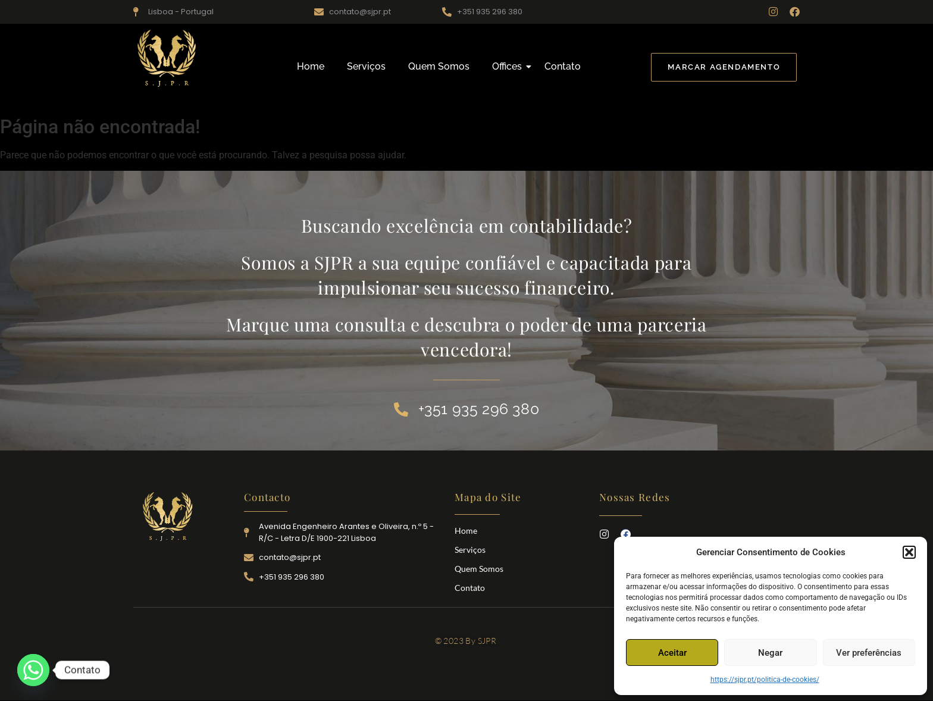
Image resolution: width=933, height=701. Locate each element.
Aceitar (672, 652)
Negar (770, 652)
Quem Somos (438, 66)
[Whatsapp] (33, 670)
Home (310, 66)
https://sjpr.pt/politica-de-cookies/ (764, 679)
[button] (909, 552)
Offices (509, 66)
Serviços (366, 66)
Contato (562, 66)
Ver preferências (868, 652)
